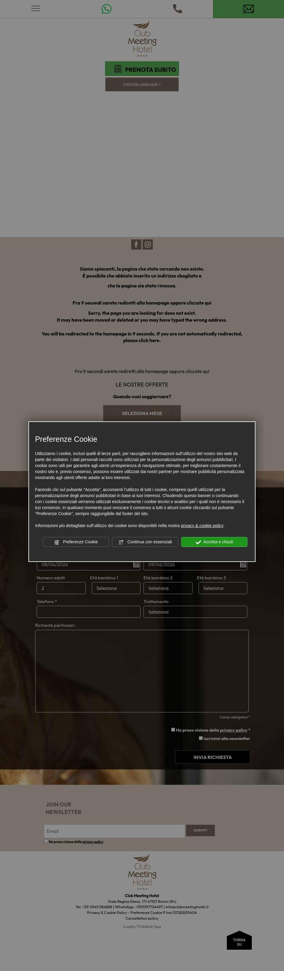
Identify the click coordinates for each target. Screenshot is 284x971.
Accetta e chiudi (214, 542)
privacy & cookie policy (202, 525)
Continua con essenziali (145, 542)
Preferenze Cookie (76, 542)
